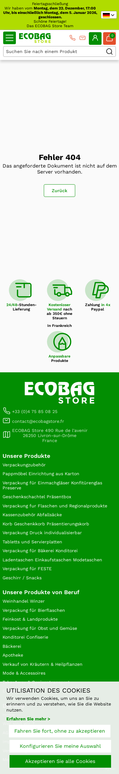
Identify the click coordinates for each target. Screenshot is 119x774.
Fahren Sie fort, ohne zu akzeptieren (59, 731)
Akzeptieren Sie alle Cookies (60, 761)
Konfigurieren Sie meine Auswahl (60, 746)
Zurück (59, 190)
